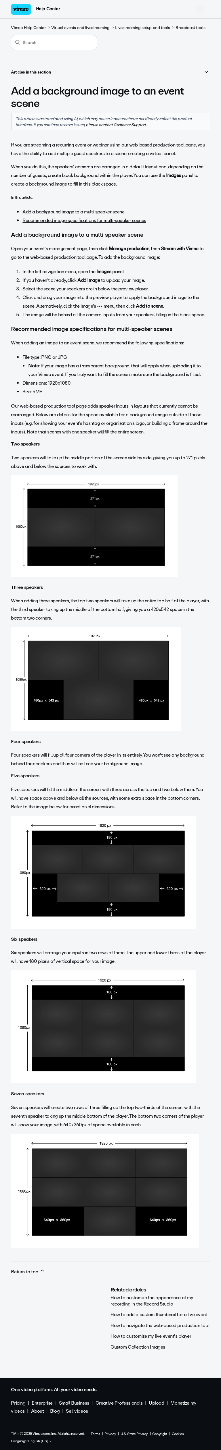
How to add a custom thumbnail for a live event (158, 1314)
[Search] (54, 42)
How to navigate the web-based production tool (159, 1325)
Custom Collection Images (137, 1347)
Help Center (48, 9)
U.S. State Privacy (134, 1434)
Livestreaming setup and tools (142, 27)
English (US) (40, 1441)
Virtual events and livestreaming (80, 27)
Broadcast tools (190, 27)
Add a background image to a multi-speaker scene (73, 212)
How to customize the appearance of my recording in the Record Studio (151, 1301)
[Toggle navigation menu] (200, 9)
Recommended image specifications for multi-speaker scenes (84, 220)
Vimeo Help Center (28, 27)
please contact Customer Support (116, 125)
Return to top (28, 1272)
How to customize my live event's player (150, 1336)
